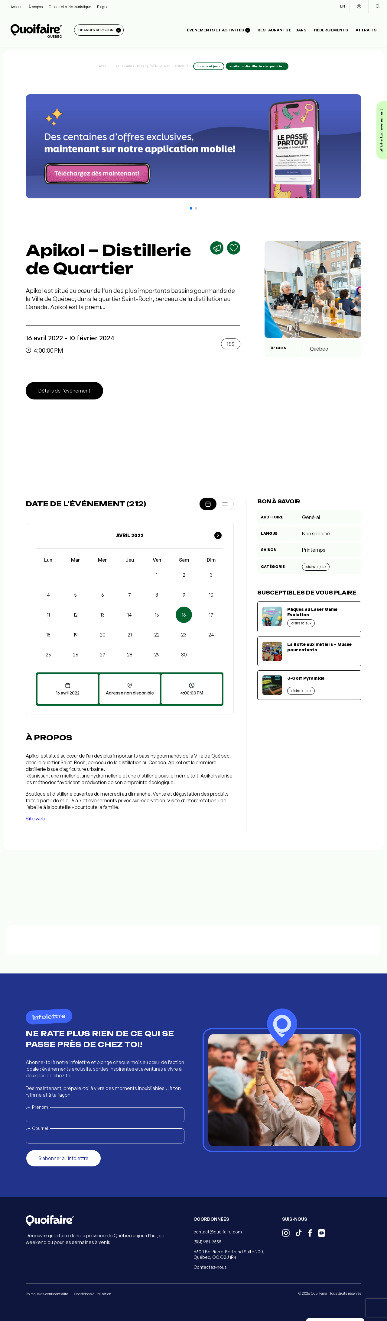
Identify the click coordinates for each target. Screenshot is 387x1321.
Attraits (366, 29)
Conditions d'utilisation (92, 1294)
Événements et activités (169, 66)
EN (342, 6)
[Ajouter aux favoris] (233, 248)
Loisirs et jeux (315, 566)
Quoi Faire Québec (130, 66)
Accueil (16, 7)
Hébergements (331, 29)
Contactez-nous (210, 1267)
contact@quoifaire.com (218, 1231)
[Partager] (216, 248)
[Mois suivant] (218, 535)
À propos (35, 7)
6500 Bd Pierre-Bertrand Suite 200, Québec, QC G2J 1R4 (229, 1254)
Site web (35, 819)
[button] (191, 208)
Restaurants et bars (282, 29)
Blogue (102, 7)
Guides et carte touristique (70, 7)
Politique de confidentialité (47, 1294)
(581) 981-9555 (207, 1241)
